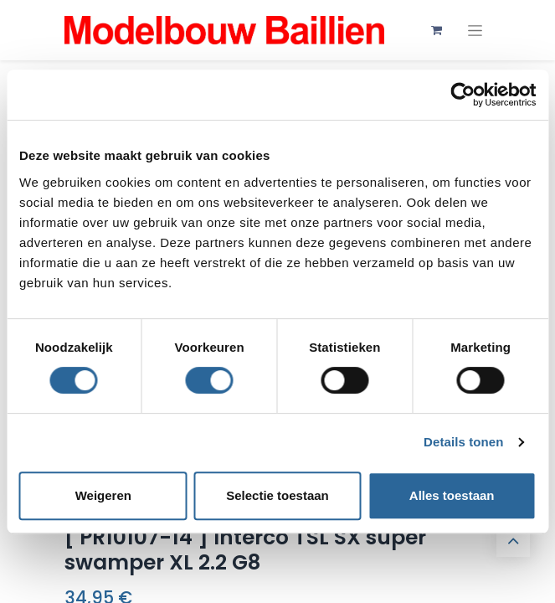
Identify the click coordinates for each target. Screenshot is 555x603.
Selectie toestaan (277, 495)
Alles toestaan (452, 495)
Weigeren (103, 495)
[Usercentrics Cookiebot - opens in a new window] (462, 94)
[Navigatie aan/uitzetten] (475, 30)
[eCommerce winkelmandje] (437, 30)
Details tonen (463, 442)
